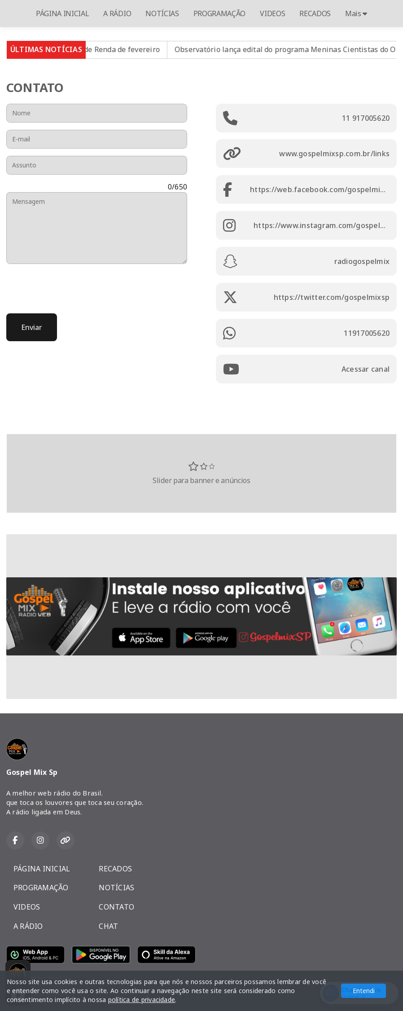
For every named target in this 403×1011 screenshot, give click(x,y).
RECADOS (315, 13)
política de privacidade (141, 999)
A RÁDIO (117, 13)
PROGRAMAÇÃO (219, 13)
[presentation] (74, 288)
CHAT (108, 926)
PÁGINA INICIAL (62, 13)
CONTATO (116, 907)
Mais (356, 13)
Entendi (364, 990)
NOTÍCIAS (162, 13)
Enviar (31, 327)
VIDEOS (272, 13)
